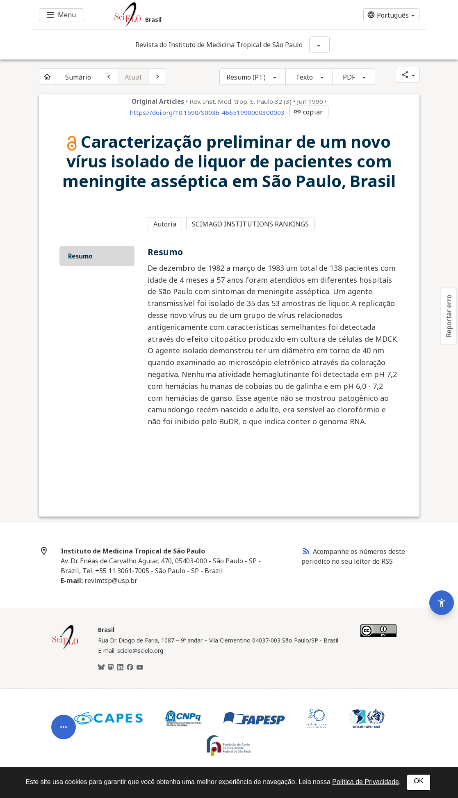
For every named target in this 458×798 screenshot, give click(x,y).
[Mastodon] (111, 667)
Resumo (80, 256)
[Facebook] (130, 667)
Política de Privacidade (365, 781)
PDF (349, 77)
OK (418, 780)
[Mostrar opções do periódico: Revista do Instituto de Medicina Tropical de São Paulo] (319, 45)
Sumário (78, 77)
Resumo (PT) (246, 77)
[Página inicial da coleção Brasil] (65, 648)
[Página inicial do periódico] (47, 77)
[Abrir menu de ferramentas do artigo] (63, 730)
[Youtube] (140, 667)
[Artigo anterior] (109, 77)
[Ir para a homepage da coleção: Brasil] (196, 15)
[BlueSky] (101, 667)
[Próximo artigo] (156, 77)
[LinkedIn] (120, 667)
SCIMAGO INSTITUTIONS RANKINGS (250, 224)
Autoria (165, 224)
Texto (304, 77)
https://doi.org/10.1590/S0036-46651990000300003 (207, 112)
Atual (133, 77)
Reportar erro (448, 316)
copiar (308, 112)
